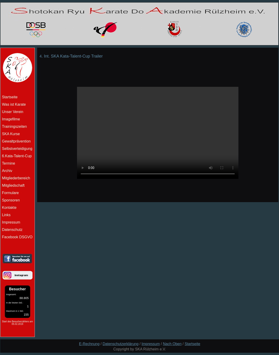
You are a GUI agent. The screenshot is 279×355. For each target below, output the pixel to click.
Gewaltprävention (16, 141)
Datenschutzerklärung (121, 344)
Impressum (11, 222)
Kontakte (9, 208)
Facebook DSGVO (17, 237)
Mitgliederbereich (16, 178)
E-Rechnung (89, 344)
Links (6, 215)
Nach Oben (172, 344)
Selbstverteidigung (17, 149)
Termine (8, 163)
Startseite (192, 344)
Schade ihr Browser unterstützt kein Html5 (157, 133)
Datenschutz (12, 230)
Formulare (10, 193)
